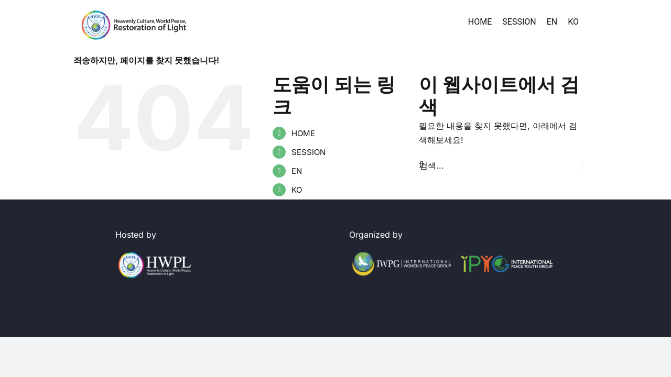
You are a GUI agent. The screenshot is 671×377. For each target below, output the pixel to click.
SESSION (308, 152)
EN (296, 171)
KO (296, 190)
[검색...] (501, 165)
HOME (303, 133)
